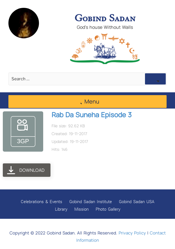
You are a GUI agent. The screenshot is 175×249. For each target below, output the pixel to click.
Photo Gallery (108, 209)
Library (61, 209)
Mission (81, 209)
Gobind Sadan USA (136, 201)
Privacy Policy (132, 233)
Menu (87, 101)
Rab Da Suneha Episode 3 (92, 114)
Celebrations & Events (41, 201)
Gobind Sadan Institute (90, 201)
